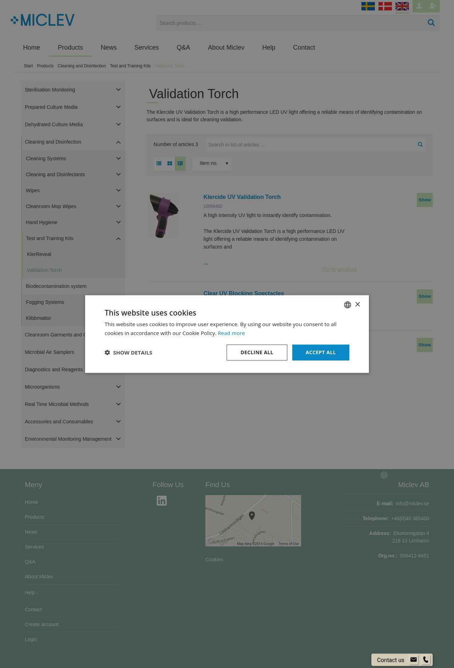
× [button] (357, 304)
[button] (128, 352)
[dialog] (227, 334)
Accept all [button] (321, 352)
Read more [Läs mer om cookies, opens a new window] (231, 332)
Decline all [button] (256, 352)
